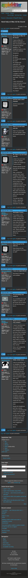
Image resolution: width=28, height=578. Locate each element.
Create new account (8, 472)
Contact (25, 15)
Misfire (6, 446)
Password (5, 468)
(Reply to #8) (18, 319)
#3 (26, 124)
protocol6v (5, 127)
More (25, 504)
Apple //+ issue (6, 488)
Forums (7, 13)
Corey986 (4, 528)
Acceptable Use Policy (8, 546)
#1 (26, 34)
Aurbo (3, 517)
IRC (6, 441)
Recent (12, 13)
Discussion (9, 18)
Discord (6, 444)
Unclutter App (17, 482)
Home (2, 13)
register (8, 28)
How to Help (14, 568)
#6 (26, 242)
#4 (26, 152)
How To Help (10, 15)
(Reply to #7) (16, 292)
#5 (26, 210)
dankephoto (6, 360)
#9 (26, 319)
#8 (26, 292)
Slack (6, 448)
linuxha (3, 513)
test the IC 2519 (6, 530)
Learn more (4, 451)
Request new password (9, 474)
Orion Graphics (5, 213)
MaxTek (4, 36)
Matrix (6, 443)
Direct (9, 482)
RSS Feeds (6, 542)
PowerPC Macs (18, 18)
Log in (2, 28)
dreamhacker (5, 523)
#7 (26, 269)
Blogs (4, 539)
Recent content (6, 458)
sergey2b (4, 532)
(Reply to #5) (16, 242)
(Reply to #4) (16, 210)
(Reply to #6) (16, 269)
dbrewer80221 (6, 271)
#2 (26, 97)
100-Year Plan (18, 15)
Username (5, 464)
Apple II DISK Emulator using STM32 (12, 490)
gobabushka (6, 295)
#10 (26, 358)
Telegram (7, 450)
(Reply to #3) (16, 152)
